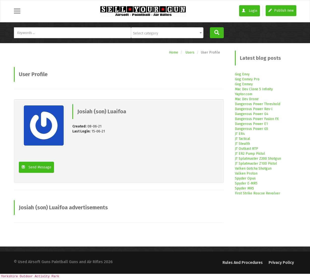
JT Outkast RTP (246, 149)
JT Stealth (242, 144)
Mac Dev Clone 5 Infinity (254, 89)
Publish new (281, 10)
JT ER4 (240, 134)
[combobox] (167, 32)
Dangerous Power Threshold (257, 104)
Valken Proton (246, 173)
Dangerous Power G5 (251, 129)
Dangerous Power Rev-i (253, 109)
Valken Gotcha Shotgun (253, 168)
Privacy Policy (281, 262)
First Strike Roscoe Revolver (257, 193)
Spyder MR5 (244, 188)
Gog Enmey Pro (247, 79)
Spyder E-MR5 (246, 183)
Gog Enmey (244, 84)
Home (173, 52)
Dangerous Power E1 (251, 124)
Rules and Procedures (243, 262)
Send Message (36, 167)
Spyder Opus (245, 178)
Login (249, 11)
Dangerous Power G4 (251, 114)
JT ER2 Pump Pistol (250, 154)
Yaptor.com (243, 94)
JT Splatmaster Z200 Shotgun (258, 158)
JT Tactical (242, 139)
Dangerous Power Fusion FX (257, 119)
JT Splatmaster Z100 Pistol (256, 163)
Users (190, 52)
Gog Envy (242, 74)
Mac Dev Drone (247, 99)
